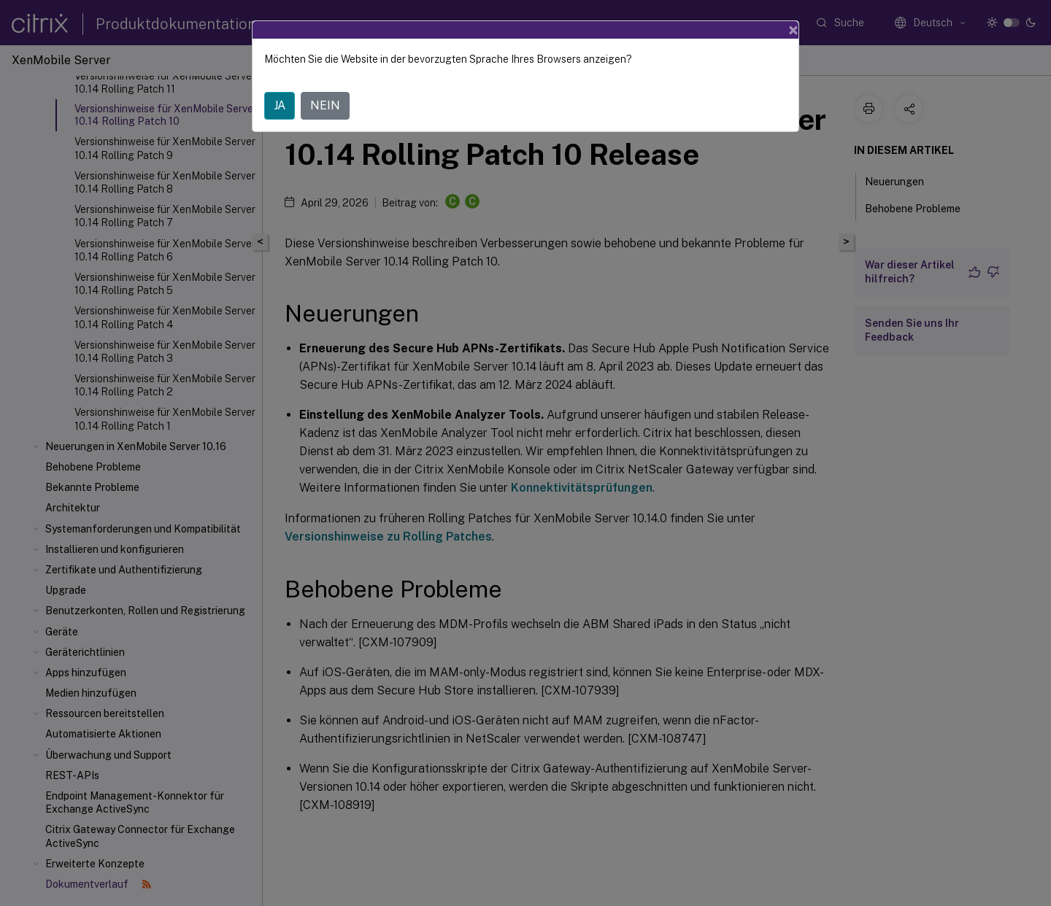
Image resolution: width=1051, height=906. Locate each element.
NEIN (325, 105)
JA (279, 105)
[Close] (793, 29)
